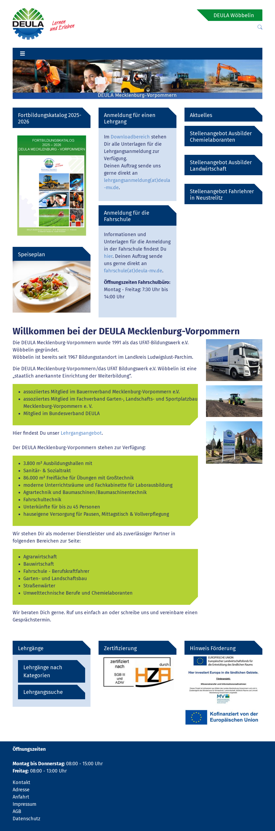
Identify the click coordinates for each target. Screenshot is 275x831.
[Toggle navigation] (22, 53)
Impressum (24, 804)
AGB (17, 811)
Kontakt (21, 782)
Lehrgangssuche (43, 692)
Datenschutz (26, 819)
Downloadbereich (130, 137)
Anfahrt (21, 797)
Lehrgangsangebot (81, 433)
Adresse (21, 790)
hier (108, 256)
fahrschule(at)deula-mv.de (133, 271)
